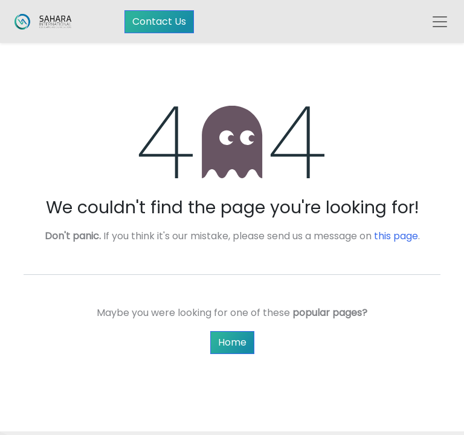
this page (396, 236)
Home (232, 342)
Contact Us (159, 21)
